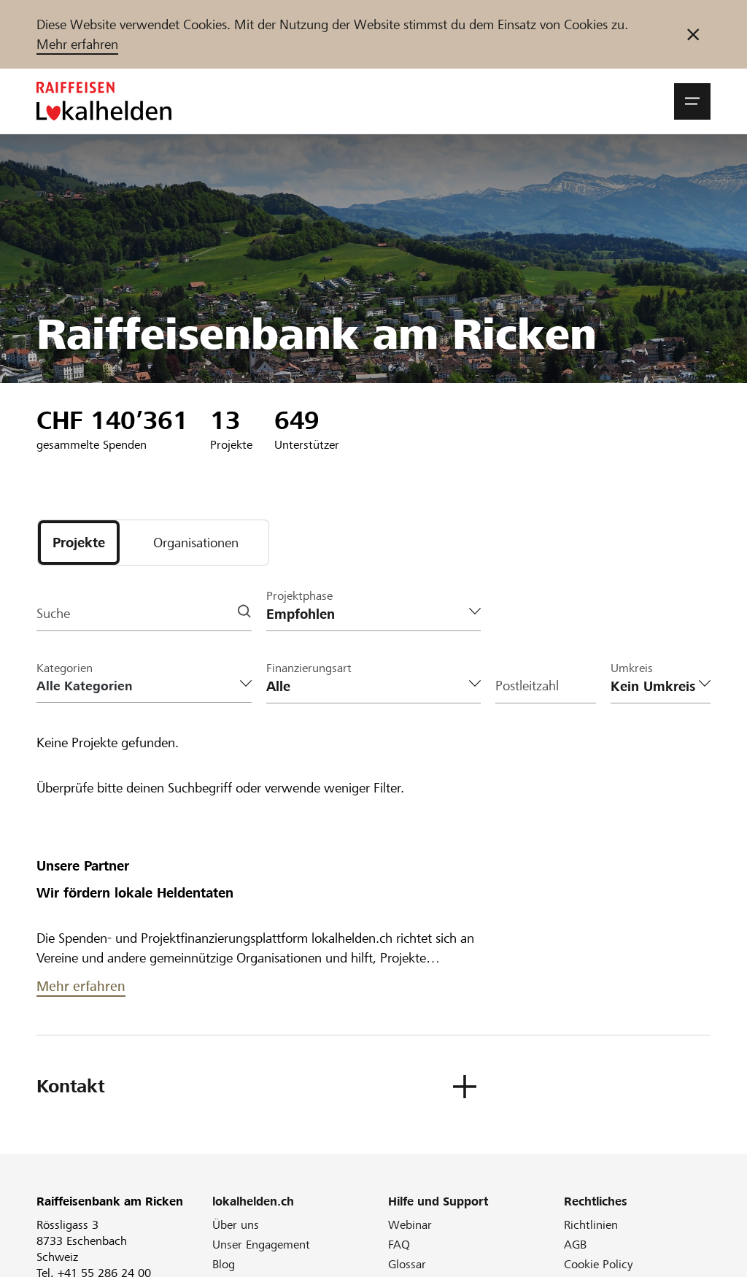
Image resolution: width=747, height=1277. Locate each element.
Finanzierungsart (309, 669)
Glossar (407, 1265)
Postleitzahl (527, 687)
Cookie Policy (598, 1265)
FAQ (399, 1245)
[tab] (78, 543)
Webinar (410, 1225)
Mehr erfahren (77, 44)
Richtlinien (591, 1225)
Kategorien (64, 669)
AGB (575, 1245)
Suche (53, 614)
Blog (223, 1265)
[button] (692, 101)
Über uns (235, 1225)
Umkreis (632, 669)
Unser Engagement (261, 1245)
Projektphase (299, 596)
